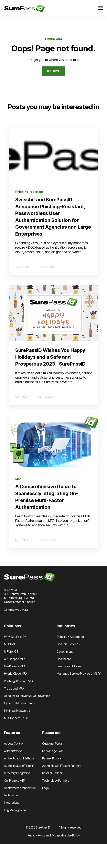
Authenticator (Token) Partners (61, 765)
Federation (11, 795)
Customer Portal (52, 743)
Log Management (15, 810)
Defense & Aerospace (70, 636)
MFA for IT (10, 644)
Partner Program (52, 758)
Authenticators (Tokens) (19, 765)
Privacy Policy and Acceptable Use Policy (54, 835)
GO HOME (53, 71)
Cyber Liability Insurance (19, 703)
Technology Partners (55, 780)
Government (65, 651)
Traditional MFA (14, 688)
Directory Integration (17, 773)
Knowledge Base (53, 751)
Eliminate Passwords (17, 710)
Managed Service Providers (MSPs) (79, 673)
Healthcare (64, 659)
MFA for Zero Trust (16, 718)
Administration (13, 751)
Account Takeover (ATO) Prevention (27, 695)
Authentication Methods (19, 758)
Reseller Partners (52, 773)
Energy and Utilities (69, 666)
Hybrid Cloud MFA (15, 673)
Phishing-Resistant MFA (18, 681)
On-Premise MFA (14, 666)
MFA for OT (11, 651)
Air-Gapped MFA (14, 659)
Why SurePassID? (15, 636)
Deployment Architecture (20, 788)
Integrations (11, 802)
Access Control (13, 743)
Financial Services (68, 644)
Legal (45, 788)
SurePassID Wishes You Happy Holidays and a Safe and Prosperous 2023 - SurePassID (50, 357)
